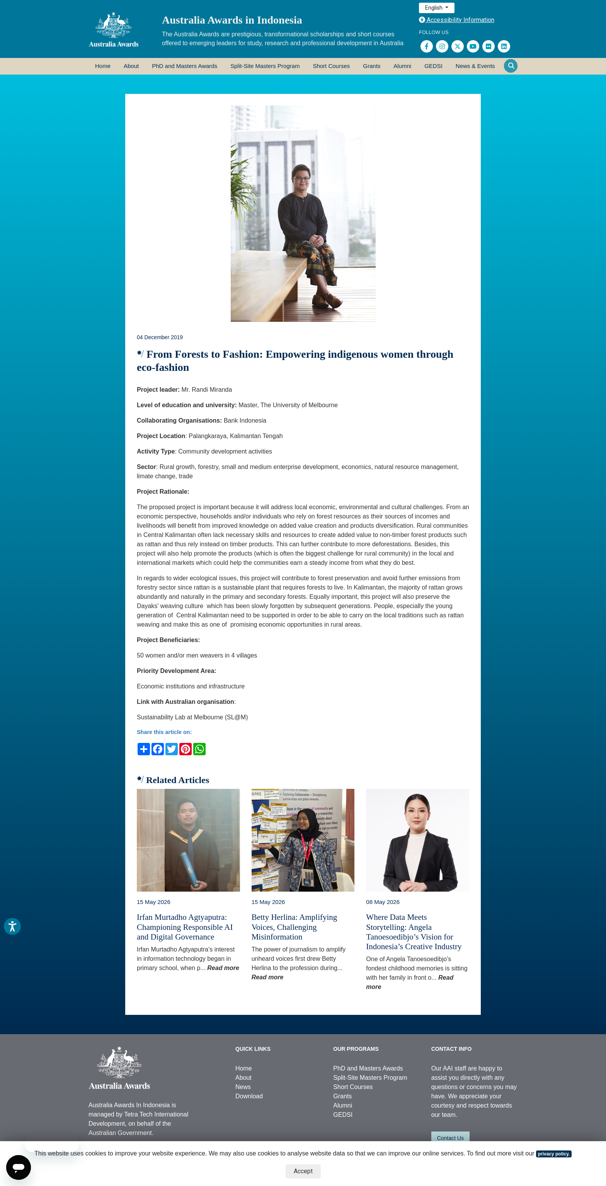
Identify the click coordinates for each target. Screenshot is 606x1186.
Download (249, 1096)
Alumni (402, 66)
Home (103, 66)
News (243, 1087)
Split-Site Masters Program (265, 66)
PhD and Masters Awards (184, 66)
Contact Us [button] (450, 1138)
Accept (303, 1171)
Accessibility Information (456, 20)
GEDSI (433, 66)
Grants (371, 66)
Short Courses (331, 66)
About (131, 66)
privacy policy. (554, 1154)
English (434, 8)
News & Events (475, 66)
